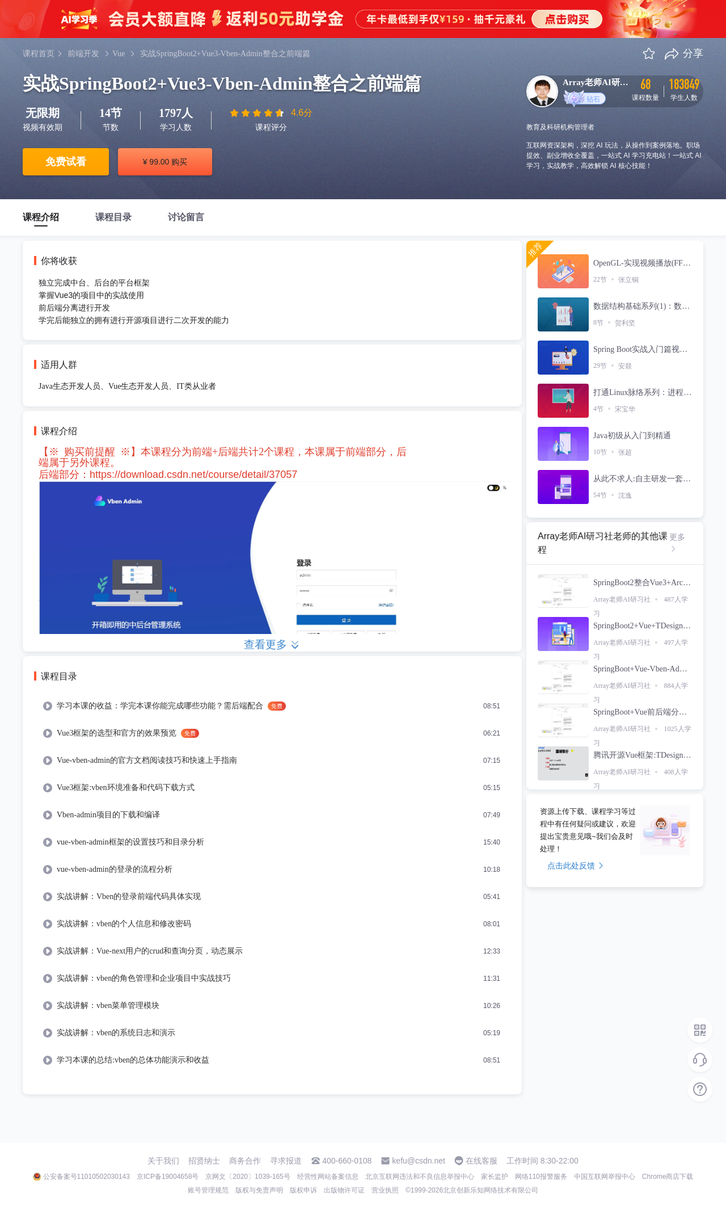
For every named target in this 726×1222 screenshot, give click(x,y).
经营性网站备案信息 (327, 1177)
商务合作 (245, 1160)
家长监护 (494, 1177)
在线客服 (481, 1160)
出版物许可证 (344, 1190)
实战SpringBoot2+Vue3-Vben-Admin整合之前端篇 (225, 53)
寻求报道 (286, 1160)
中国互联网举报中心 (604, 1177)
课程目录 (113, 217)
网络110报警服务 (541, 1177)
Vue (118, 53)
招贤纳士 (204, 1160)
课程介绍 (41, 217)
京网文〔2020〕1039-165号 (247, 1177)
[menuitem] (272, 706)
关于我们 (163, 1160)
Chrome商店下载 (668, 1177)
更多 (677, 542)
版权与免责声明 (259, 1190)
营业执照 (385, 1190)
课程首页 (38, 53)
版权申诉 (303, 1190)
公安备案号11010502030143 (86, 1177)
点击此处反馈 (575, 865)
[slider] (258, 113)
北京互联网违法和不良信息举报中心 (419, 1177)
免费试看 (65, 161)
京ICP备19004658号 (168, 1177)
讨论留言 (186, 217)
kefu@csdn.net (418, 1160)
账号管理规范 (208, 1190)
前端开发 (83, 53)
